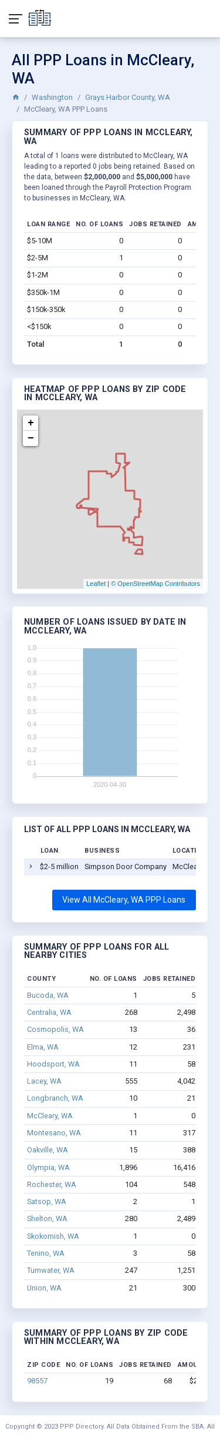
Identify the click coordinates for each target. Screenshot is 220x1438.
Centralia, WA (49, 1012)
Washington (52, 97)
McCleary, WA (50, 1115)
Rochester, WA (51, 1184)
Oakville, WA (47, 1149)
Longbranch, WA (55, 1098)
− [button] (31, 438)
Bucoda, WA (48, 995)
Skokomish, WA (53, 1236)
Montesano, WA (54, 1132)
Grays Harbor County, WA (127, 97)
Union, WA (44, 1287)
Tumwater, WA (51, 1270)
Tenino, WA (46, 1253)
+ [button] (31, 423)
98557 (37, 1380)
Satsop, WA (46, 1201)
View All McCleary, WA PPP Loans (123, 899)
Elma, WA (43, 1047)
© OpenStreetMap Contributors (155, 583)
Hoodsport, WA (53, 1064)
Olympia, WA (48, 1167)
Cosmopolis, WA (55, 1029)
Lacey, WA (44, 1081)
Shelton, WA (47, 1218)
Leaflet (96, 583)
